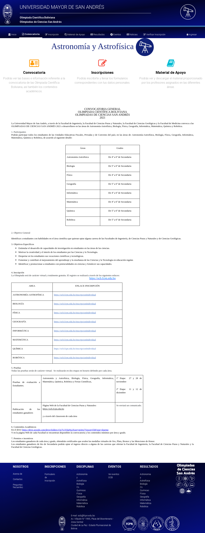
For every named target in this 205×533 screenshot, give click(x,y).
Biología (80, 483)
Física (79, 493)
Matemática (82, 503)
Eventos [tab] (115, 34)
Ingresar (192, 34)
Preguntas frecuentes (18, 486)
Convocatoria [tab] (30, 34)
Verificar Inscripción (154, 34)
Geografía (81, 496)
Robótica (81, 506)
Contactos (17, 479)
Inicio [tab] (12, 34)
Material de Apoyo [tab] (75, 34)
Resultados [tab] (97, 34)
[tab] (34, 65)
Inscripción (52, 34)
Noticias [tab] (132, 34)
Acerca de (17, 473)
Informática (82, 500)
